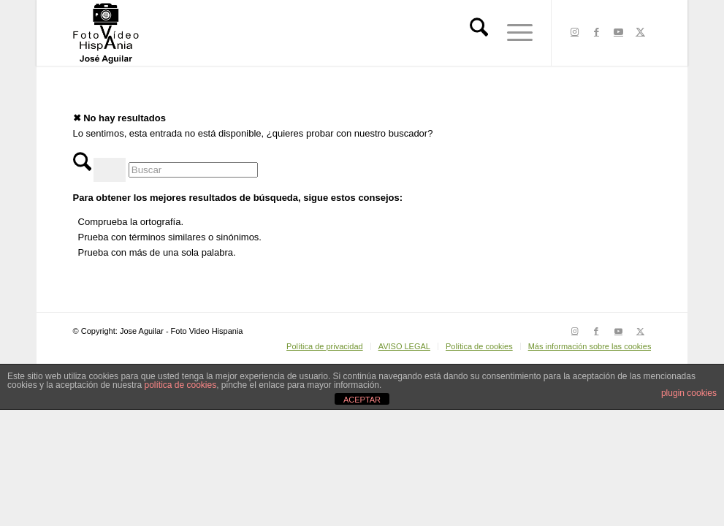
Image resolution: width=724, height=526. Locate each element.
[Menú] (515, 33)
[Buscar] (479, 33)
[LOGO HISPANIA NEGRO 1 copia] (106, 33)
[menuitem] (479, 33)
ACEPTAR (362, 399)
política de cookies (180, 385)
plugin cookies (689, 393)
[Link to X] (640, 32)
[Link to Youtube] (618, 32)
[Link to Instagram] (574, 32)
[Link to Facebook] (596, 32)
